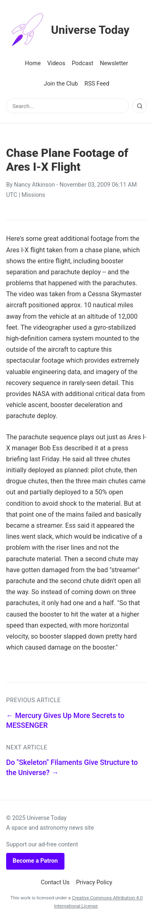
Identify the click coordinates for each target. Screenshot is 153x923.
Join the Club (61, 83)
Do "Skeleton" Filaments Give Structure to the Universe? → (72, 767)
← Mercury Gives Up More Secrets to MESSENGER (65, 721)
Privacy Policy (94, 882)
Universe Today (67, 30)
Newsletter (114, 63)
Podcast (82, 63)
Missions (33, 195)
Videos (56, 63)
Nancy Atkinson (34, 184)
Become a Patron (35, 860)
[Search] (139, 106)
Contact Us (55, 882)
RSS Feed (96, 83)
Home (33, 63)
